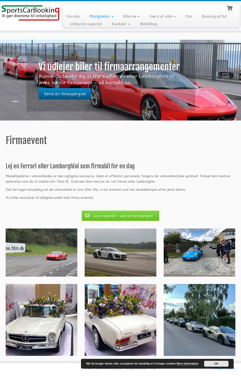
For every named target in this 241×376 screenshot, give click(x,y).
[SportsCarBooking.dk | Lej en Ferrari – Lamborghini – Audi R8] (28, 13)
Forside (73, 16)
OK (216, 363)
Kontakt (121, 24)
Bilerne (131, 16)
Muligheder (102, 16)
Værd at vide (162, 16)
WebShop (149, 24)
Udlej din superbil (86, 24)
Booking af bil (214, 16)
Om (188, 16)
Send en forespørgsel (65, 94)
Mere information (187, 363)
